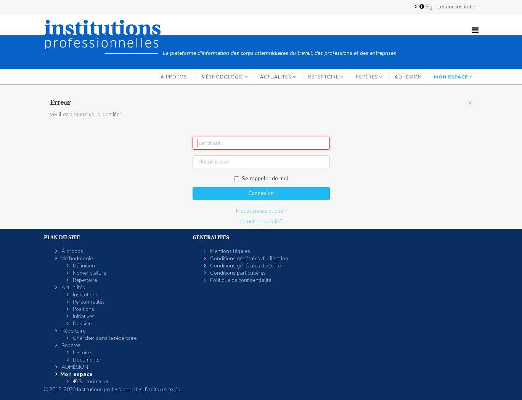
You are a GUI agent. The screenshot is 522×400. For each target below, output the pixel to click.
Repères (367, 77)
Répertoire (323, 77)
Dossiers (82, 323)
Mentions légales (229, 251)
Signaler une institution (448, 6)
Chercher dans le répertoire (104, 338)
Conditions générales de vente (245, 265)
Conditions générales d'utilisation (248, 258)
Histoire (81, 352)
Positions (83, 309)
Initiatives (83, 316)
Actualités (275, 77)
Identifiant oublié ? (261, 221)
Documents (86, 359)
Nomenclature (89, 273)
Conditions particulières (237, 273)
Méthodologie (222, 77)
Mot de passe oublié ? (261, 210)
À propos (174, 77)
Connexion (261, 193)
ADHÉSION (408, 77)
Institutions (85, 294)
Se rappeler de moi (261, 178)
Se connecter (90, 381)
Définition (83, 265)
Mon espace (451, 77)
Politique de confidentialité (240, 280)
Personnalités (88, 302)
